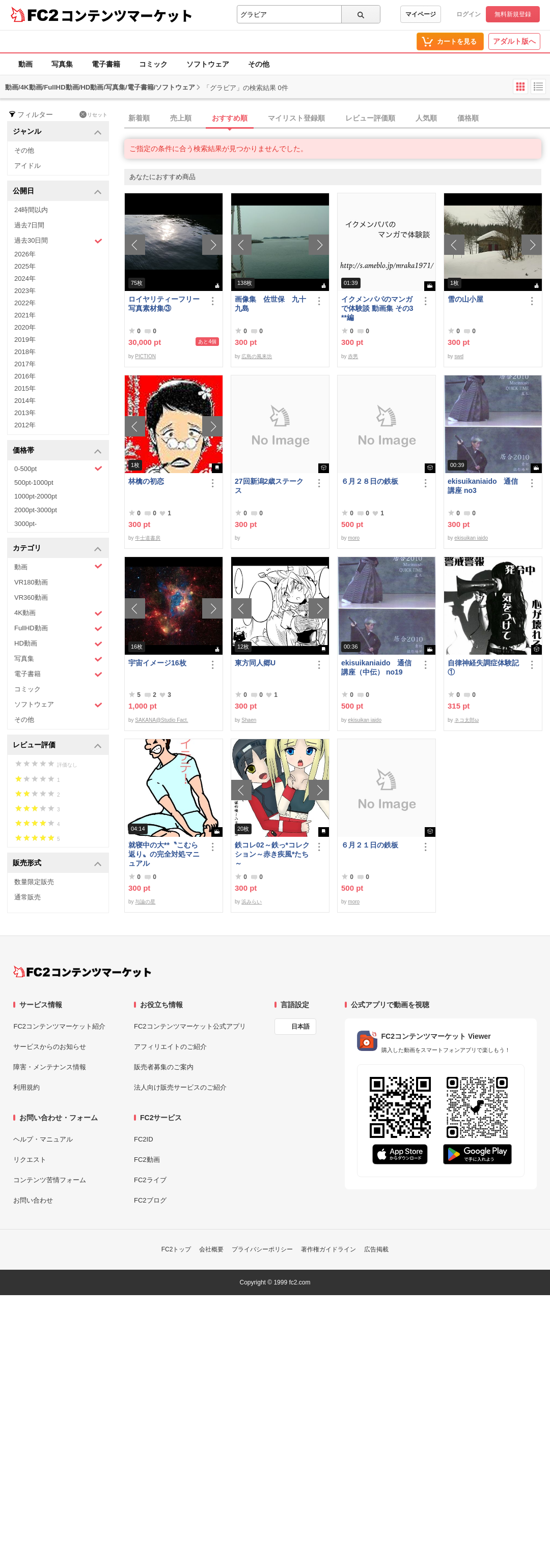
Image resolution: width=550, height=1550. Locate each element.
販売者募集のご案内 (164, 1067)
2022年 (25, 303)
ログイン (468, 14)
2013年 (25, 413)
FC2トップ (176, 1249)
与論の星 (145, 901)
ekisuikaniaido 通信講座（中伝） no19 (376, 667)
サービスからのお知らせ (49, 1046)
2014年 (25, 400)
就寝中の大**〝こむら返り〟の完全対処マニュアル (164, 854)
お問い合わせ (33, 1200)
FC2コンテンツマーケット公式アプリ (190, 1026)
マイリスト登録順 (296, 118)
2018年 (25, 352)
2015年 (25, 388)
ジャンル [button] (57, 132)
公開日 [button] (57, 191)
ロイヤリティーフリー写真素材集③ (164, 303)
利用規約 (26, 1087)
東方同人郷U (255, 663)
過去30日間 (58, 241)
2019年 (25, 339)
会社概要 (211, 1249)
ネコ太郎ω (466, 720)
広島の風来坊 (256, 356)
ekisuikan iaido (471, 538)
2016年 (25, 376)
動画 (25, 64)
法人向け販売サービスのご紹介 (180, 1087)
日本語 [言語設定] (300, 1026)
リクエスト (29, 1159)
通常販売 (27, 897)
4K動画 (58, 613)
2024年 (25, 278)
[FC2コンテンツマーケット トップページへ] (82, 971)
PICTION (145, 356)
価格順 (468, 118)
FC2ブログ (150, 1200)
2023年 (25, 291)
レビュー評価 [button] (57, 745)
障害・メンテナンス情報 (49, 1067)
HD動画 (58, 643)
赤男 (353, 356)
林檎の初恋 (146, 481)
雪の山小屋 (465, 299)
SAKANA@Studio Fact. (161, 720)
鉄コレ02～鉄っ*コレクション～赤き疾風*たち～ (272, 854)
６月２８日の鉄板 (369, 481)
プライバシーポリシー (262, 1249)
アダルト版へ (514, 41)
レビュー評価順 (370, 118)
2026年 (25, 254)
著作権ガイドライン (328, 1249)
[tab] (337, 118)
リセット (93, 114)
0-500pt (58, 468)
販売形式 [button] (57, 863)
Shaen (248, 720)
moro (354, 538)
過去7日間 (29, 225)
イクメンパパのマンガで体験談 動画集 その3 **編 (377, 308)
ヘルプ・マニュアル (43, 1139)
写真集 (62, 64)
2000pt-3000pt (35, 510)
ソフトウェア (207, 64)
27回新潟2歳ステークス (269, 485)
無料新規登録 (512, 14)
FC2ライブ (150, 1180)
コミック (153, 64)
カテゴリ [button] (57, 548)
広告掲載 (376, 1249)
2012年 (25, 425)
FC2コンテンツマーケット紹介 (59, 1026)
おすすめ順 (230, 118)
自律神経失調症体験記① (483, 667)
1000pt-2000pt (35, 496)
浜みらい (251, 901)
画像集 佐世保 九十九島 (270, 303)
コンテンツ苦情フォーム (49, 1180)
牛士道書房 (147, 538)
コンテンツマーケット (127, 15)
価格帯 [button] (57, 451)
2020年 (25, 327)
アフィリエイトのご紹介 (170, 1046)
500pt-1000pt (33, 482)
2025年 (25, 266)
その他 (258, 64)
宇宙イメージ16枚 (157, 663)
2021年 (25, 315)
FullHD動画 (58, 628)
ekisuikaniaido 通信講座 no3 (483, 485)
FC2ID (143, 1139)
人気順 (426, 118)
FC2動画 (147, 1159)
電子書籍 (106, 64)
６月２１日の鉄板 (369, 845)
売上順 (180, 118)
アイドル (27, 165)
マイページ (420, 14)
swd (458, 356)
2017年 (25, 364)
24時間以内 (31, 210)
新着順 (139, 118)
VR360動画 (31, 597)
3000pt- (25, 524)
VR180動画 (31, 582)
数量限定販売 (34, 882)
